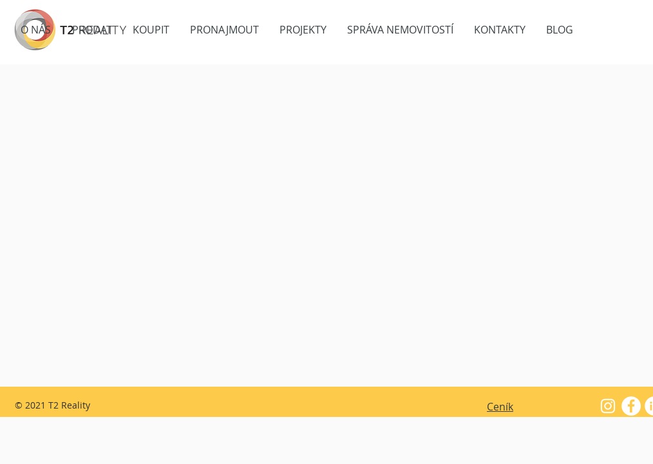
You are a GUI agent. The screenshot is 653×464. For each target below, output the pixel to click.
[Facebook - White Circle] (631, 406)
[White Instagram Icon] (608, 406)
